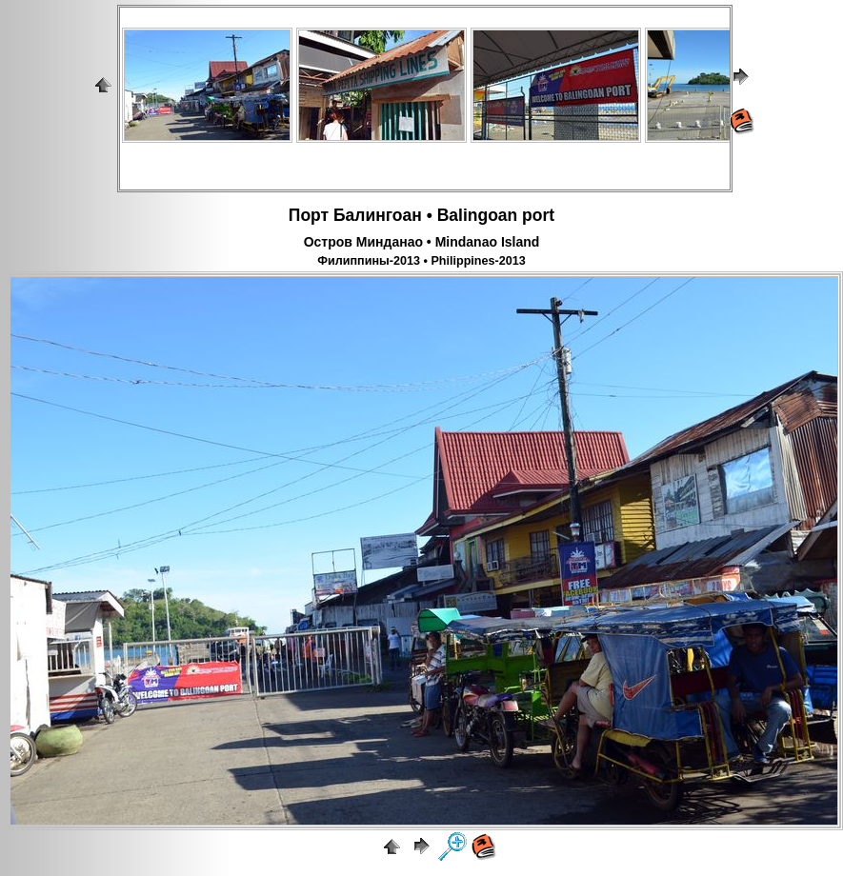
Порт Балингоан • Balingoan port (421, 215)
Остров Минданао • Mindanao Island (422, 241)
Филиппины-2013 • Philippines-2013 (421, 261)
